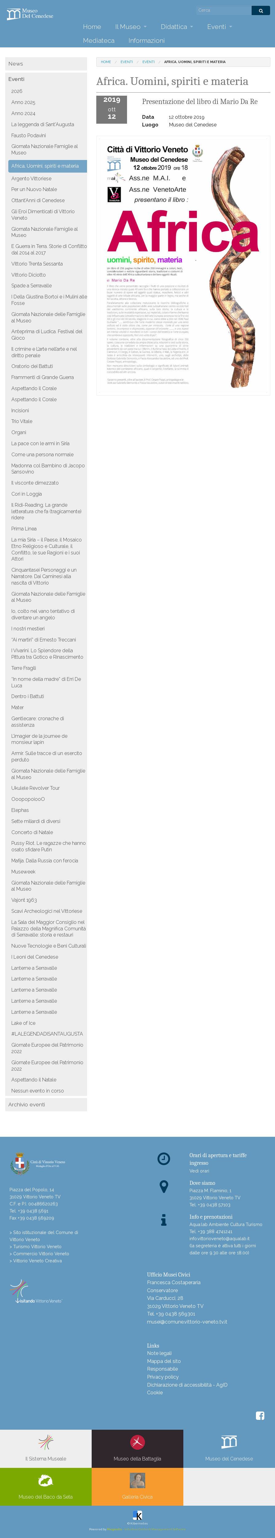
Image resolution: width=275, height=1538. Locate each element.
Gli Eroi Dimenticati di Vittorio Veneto (43, 215)
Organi (18, 432)
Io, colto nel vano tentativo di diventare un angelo (43, 614)
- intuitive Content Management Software (146, 1529)
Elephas (20, 810)
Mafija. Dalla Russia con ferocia (44, 861)
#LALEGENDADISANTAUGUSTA (47, 1034)
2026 (16, 91)
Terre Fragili (23, 668)
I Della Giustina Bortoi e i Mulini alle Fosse (49, 300)
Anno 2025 (23, 102)
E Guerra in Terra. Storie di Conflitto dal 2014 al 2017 (49, 249)
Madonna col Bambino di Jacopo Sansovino (48, 469)
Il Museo (128, 26)
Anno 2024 (23, 113)
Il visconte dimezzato (35, 483)
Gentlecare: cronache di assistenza (37, 722)
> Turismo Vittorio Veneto (36, 1246)
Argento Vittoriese (31, 179)
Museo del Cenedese (229, 1448)
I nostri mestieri (28, 629)
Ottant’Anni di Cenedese (38, 200)
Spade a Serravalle (31, 286)
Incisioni (20, 410)
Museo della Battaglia (137, 1448)
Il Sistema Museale (46, 1448)
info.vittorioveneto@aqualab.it (219, 1238)
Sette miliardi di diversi (35, 821)
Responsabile (162, 1369)
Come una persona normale (42, 454)
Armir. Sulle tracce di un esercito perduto (46, 756)
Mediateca (98, 40)
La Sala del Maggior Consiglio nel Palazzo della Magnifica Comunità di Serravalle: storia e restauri (48, 928)
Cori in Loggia (26, 494)
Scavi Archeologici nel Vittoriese (46, 911)
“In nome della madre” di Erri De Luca (46, 682)
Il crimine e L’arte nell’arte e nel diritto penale (44, 352)
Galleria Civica (137, 1486)
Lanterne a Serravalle (34, 968)
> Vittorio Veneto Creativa (36, 1260)
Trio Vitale (21, 421)
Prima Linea (24, 529)
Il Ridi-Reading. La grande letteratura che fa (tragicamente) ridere (46, 511)
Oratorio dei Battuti (32, 366)
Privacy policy (163, 1377)
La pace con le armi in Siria (40, 443)
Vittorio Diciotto (28, 275)
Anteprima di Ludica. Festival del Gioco (46, 335)
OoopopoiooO (28, 799)
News (15, 63)
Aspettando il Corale (34, 388)
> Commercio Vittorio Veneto (39, 1253)
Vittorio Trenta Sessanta (37, 264)
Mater (17, 707)
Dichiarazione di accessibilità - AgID (187, 1385)
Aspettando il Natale (33, 1080)
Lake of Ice (23, 1023)
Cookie (155, 1393)
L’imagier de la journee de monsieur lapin (39, 739)
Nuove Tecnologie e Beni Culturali (48, 946)
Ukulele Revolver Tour (35, 788)
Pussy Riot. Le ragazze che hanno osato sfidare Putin (48, 846)
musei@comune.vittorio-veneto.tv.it (187, 1322)
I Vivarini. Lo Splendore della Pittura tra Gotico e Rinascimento (47, 654)
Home (92, 26)
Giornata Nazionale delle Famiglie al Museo (48, 317)
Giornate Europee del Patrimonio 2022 (47, 1048)
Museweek (23, 872)
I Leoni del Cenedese (34, 957)
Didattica (174, 26)
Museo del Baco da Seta (46, 1486)
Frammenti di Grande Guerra (42, 377)
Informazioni (147, 40)
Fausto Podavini (28, 135)
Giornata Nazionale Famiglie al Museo (44, 149)
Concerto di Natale (32, 832)
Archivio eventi (26, 1104)
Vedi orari (199, 1170)
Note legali (159, 1353)
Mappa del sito (164, 1361)
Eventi (216, 26)
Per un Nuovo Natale (34, 189)
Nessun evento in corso (37, 1091)
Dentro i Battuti (27, 696)
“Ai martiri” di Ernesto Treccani (43, 640)
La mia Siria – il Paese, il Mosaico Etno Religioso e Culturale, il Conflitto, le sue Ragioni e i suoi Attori (46, 549)
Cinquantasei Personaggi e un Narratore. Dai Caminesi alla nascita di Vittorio (44, 576)
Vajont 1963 (24, 900)
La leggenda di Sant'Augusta (42, 124)
